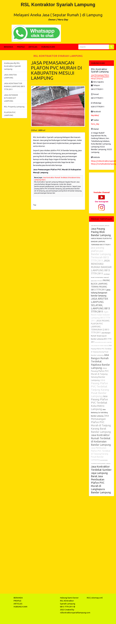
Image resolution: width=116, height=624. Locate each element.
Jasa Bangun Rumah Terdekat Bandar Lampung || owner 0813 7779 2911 (100, 277)
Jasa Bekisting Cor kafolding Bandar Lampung (99, 413)
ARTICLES (33, 47)
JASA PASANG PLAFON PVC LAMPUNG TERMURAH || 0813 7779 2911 (100, 326)
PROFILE (21, 47)
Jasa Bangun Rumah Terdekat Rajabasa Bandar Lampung (100, 361)
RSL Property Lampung (14, 107)
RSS (88, 598)
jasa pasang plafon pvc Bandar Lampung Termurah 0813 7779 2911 (101, 254)
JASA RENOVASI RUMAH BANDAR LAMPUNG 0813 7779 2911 (101, 267)
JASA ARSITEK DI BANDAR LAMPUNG (100, 225)
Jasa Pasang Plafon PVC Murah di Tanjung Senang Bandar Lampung (100, 374)
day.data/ (95, 115)
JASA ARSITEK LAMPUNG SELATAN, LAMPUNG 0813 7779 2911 (100, 305)
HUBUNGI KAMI (48, 47)
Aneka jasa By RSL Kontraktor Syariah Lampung (12, 66)
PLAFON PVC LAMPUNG (10, 113)
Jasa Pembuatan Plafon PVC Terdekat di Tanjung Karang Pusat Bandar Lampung (100, 454)
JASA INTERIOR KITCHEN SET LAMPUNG (11, 98)
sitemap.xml (97, 598)
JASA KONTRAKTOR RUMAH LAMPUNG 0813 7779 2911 (14, 86)
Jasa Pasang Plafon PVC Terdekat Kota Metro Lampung (99, 403)
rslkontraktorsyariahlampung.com (75, 612)
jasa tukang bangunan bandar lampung (100, 292)
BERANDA (8, 47)
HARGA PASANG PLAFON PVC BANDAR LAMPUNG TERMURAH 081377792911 (101, 241)
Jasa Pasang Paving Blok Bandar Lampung (101, 232)
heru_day (95, 124)
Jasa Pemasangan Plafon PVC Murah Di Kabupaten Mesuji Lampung (100, 76)
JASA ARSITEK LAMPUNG (10, 76)
